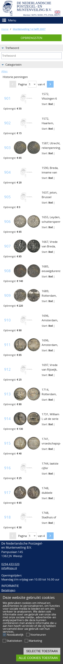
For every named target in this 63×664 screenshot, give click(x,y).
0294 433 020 (10, 564)
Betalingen (8, 590)
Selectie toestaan (42, 651)
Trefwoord (12, 48)
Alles (4, 71)
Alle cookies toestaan (38, 658)
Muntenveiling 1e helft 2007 (29, 29)
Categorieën (13, 64)
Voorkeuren (38, 634)
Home (4, 29)
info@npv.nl (9, 568)
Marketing (35, 641)
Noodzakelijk (15, 634)
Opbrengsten (31, 38)
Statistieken (14, 641)
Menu (12, 20)
